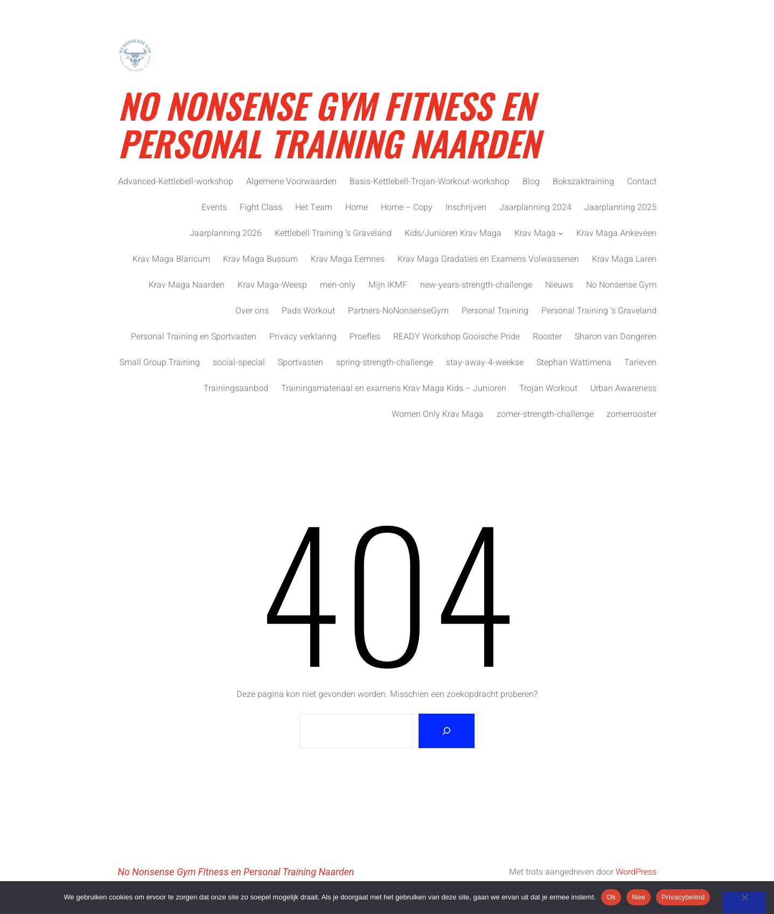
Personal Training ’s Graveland (599, 310)
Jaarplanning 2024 (535, 207)
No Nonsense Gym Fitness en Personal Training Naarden (328, 124)
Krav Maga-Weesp (272, 284)
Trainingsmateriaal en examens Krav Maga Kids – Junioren (393, 388)
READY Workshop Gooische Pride (456, 336)
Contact (642, 181)
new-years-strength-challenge (476, 284)
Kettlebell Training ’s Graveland (333, 233)
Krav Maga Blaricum (171, 259)
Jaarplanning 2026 (226, 233)
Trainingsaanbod (236, 388)
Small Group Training (160, 362)
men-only (337, 284)
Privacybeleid (683, 897)
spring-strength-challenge (384, 362)
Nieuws (559, 284)
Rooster (547, 336)
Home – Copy (407, 207)
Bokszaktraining (583, 181)
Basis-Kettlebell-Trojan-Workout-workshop (430, 181)
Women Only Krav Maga (438, 414)
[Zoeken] (447, 731)
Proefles (365, 336)
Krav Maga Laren (624, 259)
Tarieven (640, 362)
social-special (239, 362)
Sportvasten (300, 362)
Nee (638, 897)
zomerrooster (631, 414)
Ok (611, 897)
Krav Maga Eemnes (348, 259)
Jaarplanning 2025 (620, 207)
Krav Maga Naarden (187, 284)
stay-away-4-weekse (485, 362)
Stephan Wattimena (573, 362)
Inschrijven (465, 207)
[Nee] (744, 902)
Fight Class (261, 207)
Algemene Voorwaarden (291, 181)
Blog (531, 181)
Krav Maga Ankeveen (616, 233)
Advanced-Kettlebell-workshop (175, 181)
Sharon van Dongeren (616, 336)
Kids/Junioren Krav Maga (453, 233)
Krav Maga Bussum (260, 259)
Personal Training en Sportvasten (193, 336)
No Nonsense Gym (621, 284)
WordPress (636, 872)
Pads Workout (308, 310)
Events (214, 207)
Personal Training (495, 310)
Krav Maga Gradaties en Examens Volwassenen (488, 259)
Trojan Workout (548, 388)
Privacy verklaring (303, 336)
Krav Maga (535, 233)
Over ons (252, 310)
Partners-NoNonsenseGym (398, 310)
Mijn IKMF (387, 284)
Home (356, 207)
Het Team (313, 207)
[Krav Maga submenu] (560, 233)
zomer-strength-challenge (545, 414)
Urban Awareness (623, 388)
